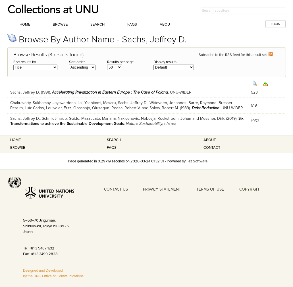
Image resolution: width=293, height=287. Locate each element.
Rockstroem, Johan (174, 118)
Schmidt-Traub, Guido (60, 118)
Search (97, 24)
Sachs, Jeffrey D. (25, 92)
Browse (60, 24)
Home (25, 24)
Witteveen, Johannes (167, 102)
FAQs (132, 24)
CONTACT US (116, 189)
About (166, 24)
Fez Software (196, 161)
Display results (164, 62)
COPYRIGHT (250, 189)
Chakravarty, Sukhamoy (30, 102)
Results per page (120, 62)
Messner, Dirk (212, 118)
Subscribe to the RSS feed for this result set (236, 55)
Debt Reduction (205, 108)
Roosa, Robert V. (126, 108)
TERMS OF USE (210, 189)
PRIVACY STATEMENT (162, 189)
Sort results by (24, 62)
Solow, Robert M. (164, 108)
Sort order (77, 62)
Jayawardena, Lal (67, 102)
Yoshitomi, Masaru (100, 102)
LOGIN (275, 24)
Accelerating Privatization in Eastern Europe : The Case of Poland (110, 92)
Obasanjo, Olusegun (91, 108)
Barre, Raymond (202, 102)
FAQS (112, 147)
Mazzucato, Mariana (98, 118)
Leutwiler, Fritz (58, 108)
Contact (211, 147)
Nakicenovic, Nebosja (136, 118)
